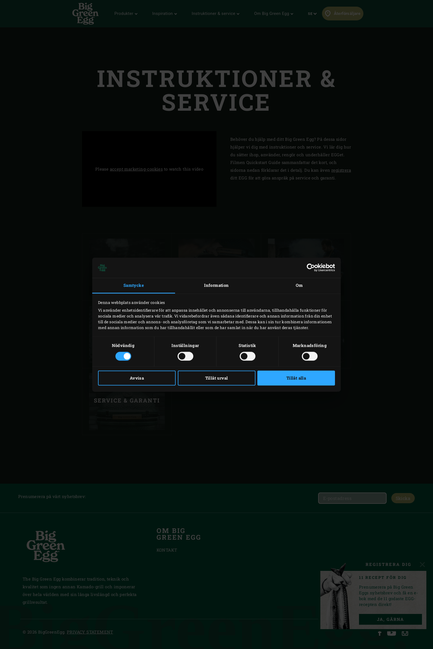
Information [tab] (216, 285)
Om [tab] (299, 285)
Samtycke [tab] (133, 285)
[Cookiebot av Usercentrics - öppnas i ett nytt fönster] (311, 268)
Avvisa (137, 378)
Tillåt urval (216, 378)
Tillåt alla (296, 378)
